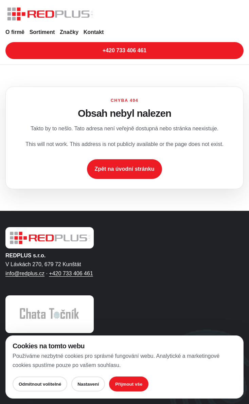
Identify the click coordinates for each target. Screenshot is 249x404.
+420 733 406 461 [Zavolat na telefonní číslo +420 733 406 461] (124, 50)
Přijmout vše (128, 384)
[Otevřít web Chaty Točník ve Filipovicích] (49, 314)
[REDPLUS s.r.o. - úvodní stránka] (124, 13)
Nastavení (88, 384)
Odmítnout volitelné (40, 384)
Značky (69, 32)
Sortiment (42, 32)
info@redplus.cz (25, 273)
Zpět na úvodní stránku (124, 169)
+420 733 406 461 (71, 273)
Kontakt (94, 32)
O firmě (14, 32)
